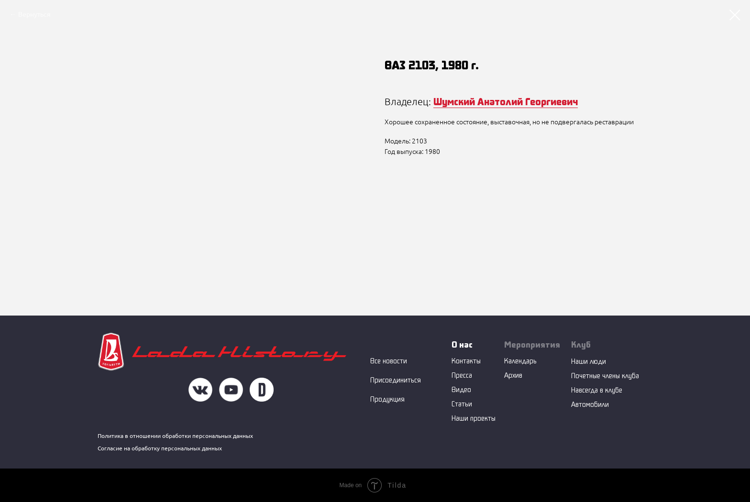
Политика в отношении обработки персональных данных (175, 436)
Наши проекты (474, 418)
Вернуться (34, 14)
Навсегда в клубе (596, 389)
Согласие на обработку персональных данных (160, 448)
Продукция (387, 399)
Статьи (462, 403)
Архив (513, 375)
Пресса (462, 375)
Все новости (388, 360)
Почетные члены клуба (605, 375)
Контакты (466, 360)
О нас (462, 344)
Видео (461, 389)
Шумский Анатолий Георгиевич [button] (505, 101)
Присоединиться (395, 379)
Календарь (520, 360)
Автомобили (590, 404)
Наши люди (588, 361)
